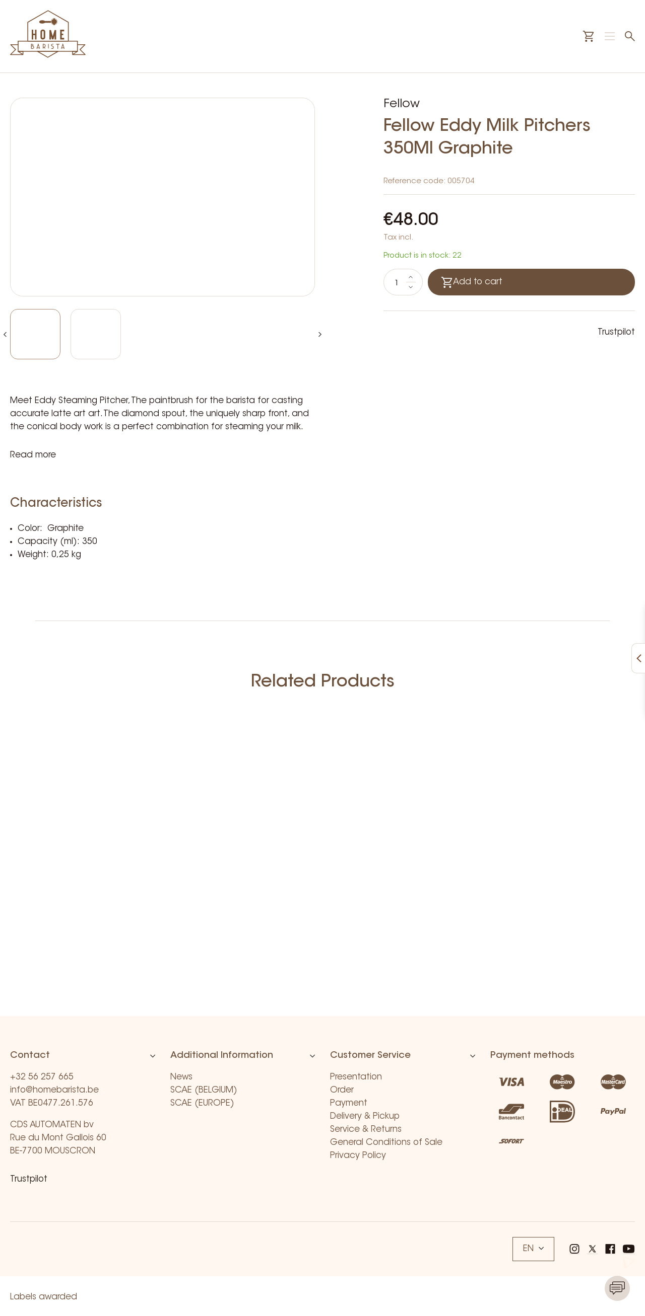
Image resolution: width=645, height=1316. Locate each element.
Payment (348, 1103)
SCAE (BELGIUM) (203, 1090)
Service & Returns (366, 1129)
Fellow (401, 104)
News (181, 1077)
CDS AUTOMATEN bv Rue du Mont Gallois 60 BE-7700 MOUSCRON (58, 1138)
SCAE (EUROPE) (202, 1103)
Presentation (356, 1077)
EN (533, 1249)
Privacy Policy (358, 1155)
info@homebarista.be (54, 1090)
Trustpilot (616, 332)
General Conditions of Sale (386, 1142)
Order (342, 1090)
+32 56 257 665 (42, 1077)
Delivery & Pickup (365, 1116)
